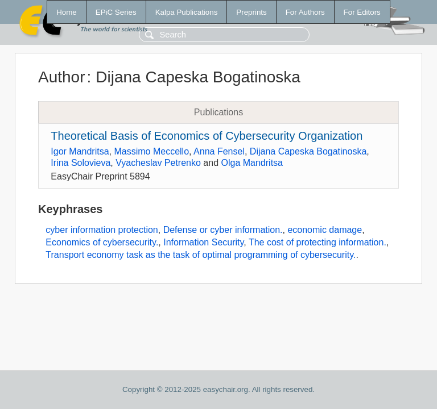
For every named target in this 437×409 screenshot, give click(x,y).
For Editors (362, 12)
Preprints (251, 12)
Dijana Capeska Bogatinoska (308, 151)
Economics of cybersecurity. (102, 242)
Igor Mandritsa (80, 151)
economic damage (324, 230)
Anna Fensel (219, 151)
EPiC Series (116, 12)
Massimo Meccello (151, 151)
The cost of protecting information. (317, 242)
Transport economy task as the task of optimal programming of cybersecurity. (201, 255)
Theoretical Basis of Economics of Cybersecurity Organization (206, 136)
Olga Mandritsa (252, 163)
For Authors (305, 12)
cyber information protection (102, 230)
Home (66, 12)
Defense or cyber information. (223, 230)
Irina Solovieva (80, 163)
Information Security (203, 242)
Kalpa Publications (186, 12)
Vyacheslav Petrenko (158, 163)
